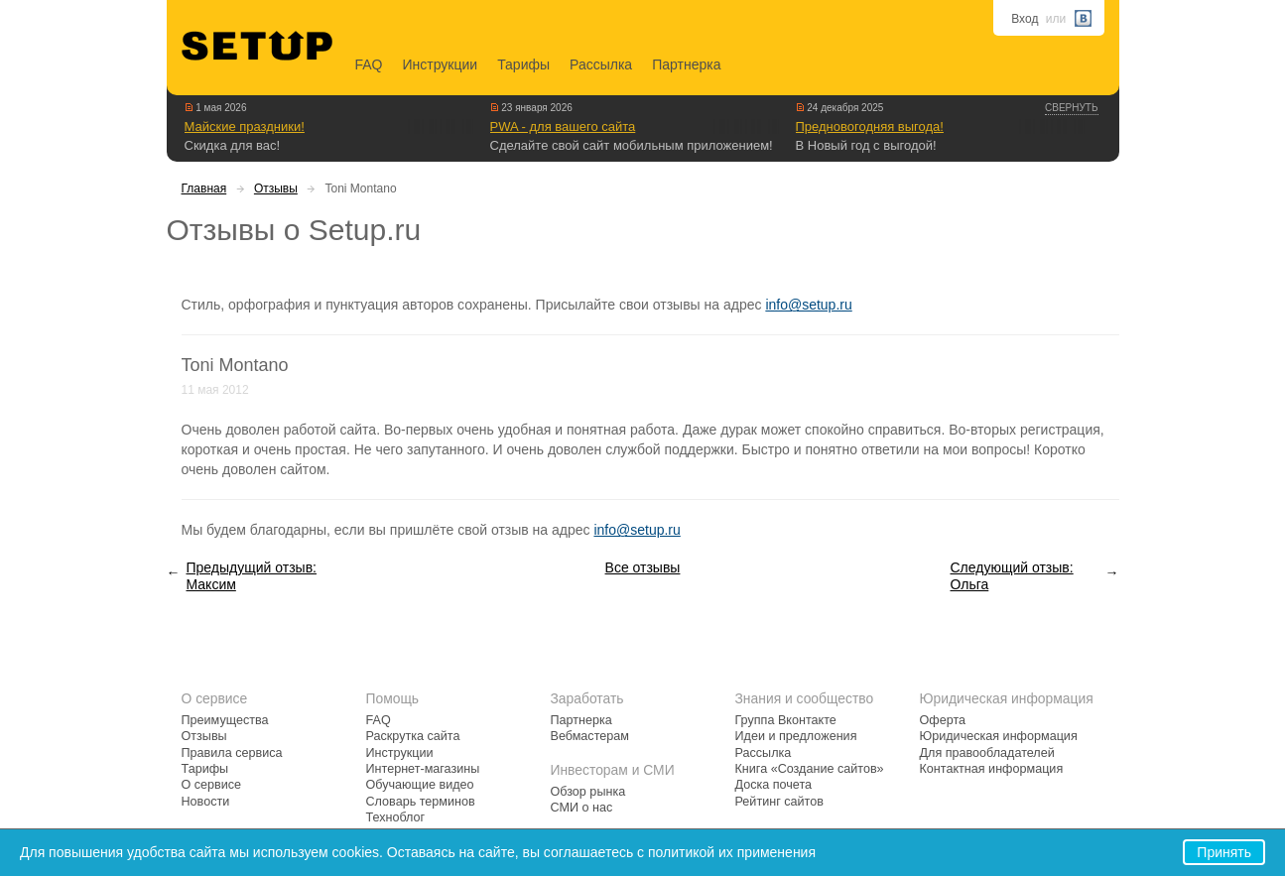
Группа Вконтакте (785, 720)
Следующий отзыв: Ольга (1012, 576)
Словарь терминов (420, 802)
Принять (1224, 852)
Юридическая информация (999, 736)
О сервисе (212, 785)
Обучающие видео (420, 785)
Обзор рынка (588, 792)
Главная (204, 188)
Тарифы (523, 64)
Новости (206, 802)
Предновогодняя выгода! (870, 126)
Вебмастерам (590, 736)
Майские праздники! (245, 126)
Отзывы (276, 188)
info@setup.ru (808, 305)
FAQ (369, 64)
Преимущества (225, 720)
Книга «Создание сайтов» (809, 769)
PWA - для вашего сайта (563, 126)
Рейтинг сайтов (779, 802)
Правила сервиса (232, 753)
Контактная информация (992, 769)
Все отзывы (643, 567)
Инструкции (440, 64)
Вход (1024, 19)
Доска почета (774, 785)
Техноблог (396, 817)
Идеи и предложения (796, 736)
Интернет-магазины (423, 769)
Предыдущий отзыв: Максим (252, 576)
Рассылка (601, 64)
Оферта (943, 720)
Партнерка (686, 64)
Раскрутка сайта (413, 736)
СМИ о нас (582, 807)
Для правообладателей (987, 753)
